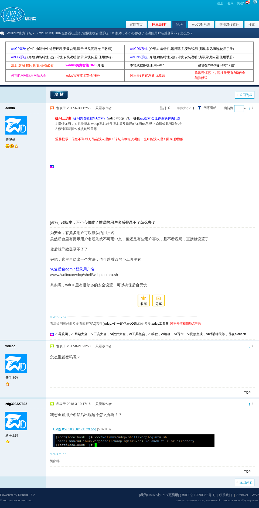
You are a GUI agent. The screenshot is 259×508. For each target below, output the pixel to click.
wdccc (10, 346)
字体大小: (183, 108)
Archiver (242, 495)
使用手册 (226, 49)
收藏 (144, 304)
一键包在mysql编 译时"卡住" (215, 65)
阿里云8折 (159, 24)
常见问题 (90, 49)
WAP (255, 495)
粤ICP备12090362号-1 (198, 495)
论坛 (179, 24)
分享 (158, 304)
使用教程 (104, 49)
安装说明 (69, 49)
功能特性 (42, 49)
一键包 (135, 118)
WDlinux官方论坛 (19, 33)
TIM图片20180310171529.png (74, 429)
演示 (80, 49)
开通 (100, 65)
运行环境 (55, 49)
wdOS (131, 323)
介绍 (31, 49)
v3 (114, 323)
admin (10, 108)
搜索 (251, 24)
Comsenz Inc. (24, 500)
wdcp (111, 118)
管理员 (10, 140)
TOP (247, 392)
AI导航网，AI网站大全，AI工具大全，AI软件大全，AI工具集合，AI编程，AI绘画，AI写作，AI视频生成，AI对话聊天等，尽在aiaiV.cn (150, 334)
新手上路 (11, 378)
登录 (230, 3)
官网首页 (136, 24)
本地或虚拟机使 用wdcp (147, 65)
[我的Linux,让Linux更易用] (159, 495)
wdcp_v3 (122, 118)
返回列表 (246, 95)
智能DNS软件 (229, 24)
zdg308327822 (16, 404)
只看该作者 (104, 108)
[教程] (55, 222)
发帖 (59, 94)
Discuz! (24, 495)
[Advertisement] (118, 179)
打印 (168, 108)
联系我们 (225, 495)
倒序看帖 (209, 108)
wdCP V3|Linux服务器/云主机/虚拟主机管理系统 (73, 33)
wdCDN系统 (201, 24)
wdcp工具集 (160, 323)
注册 (220, 3)
